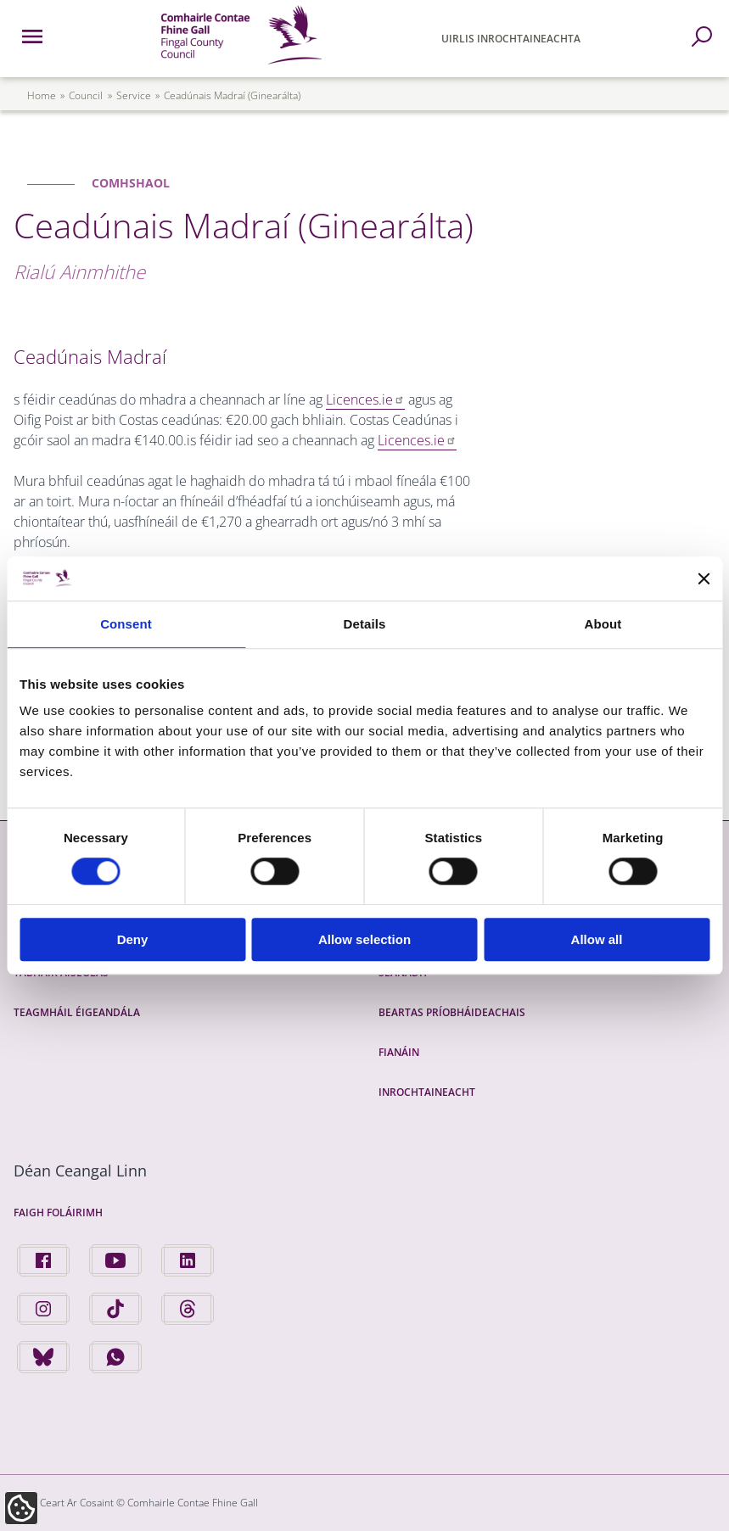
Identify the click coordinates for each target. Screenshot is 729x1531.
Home (41, 95)
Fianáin (399, 1052)
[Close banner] (703, 578)
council (86, 95)
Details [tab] (365, 624)
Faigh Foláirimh (58, 1212)
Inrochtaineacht (427, 1092)
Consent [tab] (126, 624)
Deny (133, 939)
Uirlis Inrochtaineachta (510, 38)
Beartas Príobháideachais (452, 1012)
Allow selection (364, 939)
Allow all (597, 939)
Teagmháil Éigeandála (77, 1012)
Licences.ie (365, 399)
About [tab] (603, 624)
